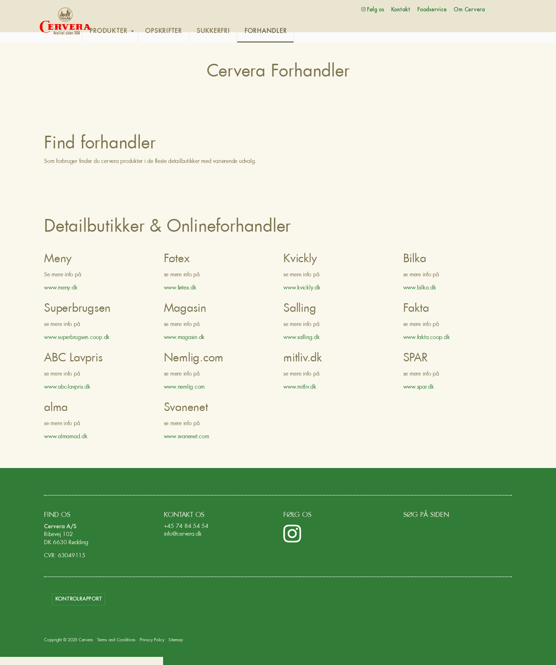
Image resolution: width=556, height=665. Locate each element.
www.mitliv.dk (299, 387)
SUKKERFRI (229, 31)
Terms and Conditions (116, 640)
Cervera (65, 21)
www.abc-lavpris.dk (67, 387)
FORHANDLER (281, 31)
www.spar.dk (418, 387)
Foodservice (431, 10)
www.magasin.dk (184, 338)
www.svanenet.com (186, 437)
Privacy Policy (152, 640)
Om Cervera (469, 10)
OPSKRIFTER (179, 31)
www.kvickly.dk (302, 288)
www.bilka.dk (419, 288)
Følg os (372, 9)
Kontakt (400, 10)
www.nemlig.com (184, 387)
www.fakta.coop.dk (426, 338)
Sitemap (175, 640)
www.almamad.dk (66, 437)
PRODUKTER (124, 31)
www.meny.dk (60, 288)
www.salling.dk (301, 338)
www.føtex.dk (180, 288)
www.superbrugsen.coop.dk (77, 338)
